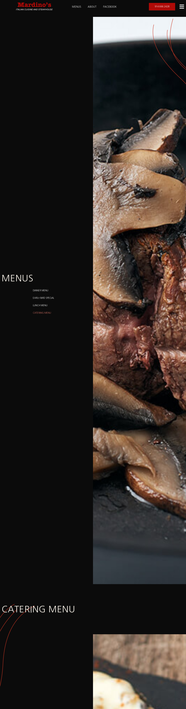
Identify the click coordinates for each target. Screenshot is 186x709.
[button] (162, 6)
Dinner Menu (40, 290)
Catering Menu (42, 313)
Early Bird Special (43, 298)
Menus (76, 6)
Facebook (109, 6)
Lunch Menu (40, 305)
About (92, 6)
